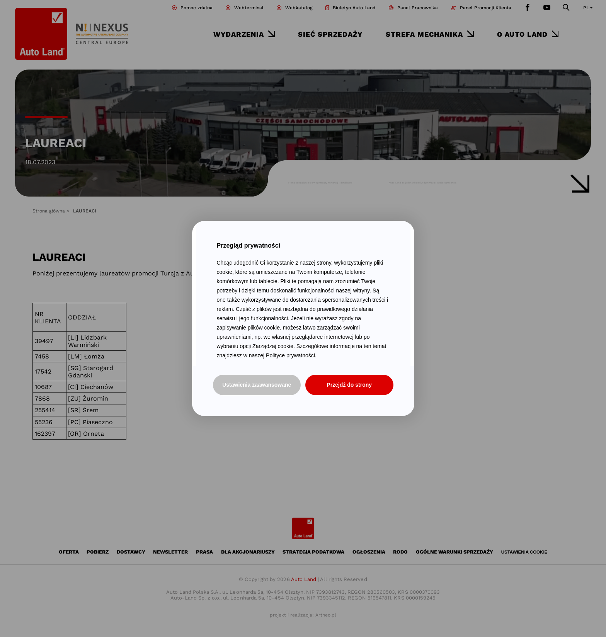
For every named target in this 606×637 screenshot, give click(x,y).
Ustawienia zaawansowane (256, 385)
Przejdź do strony (349, 385)
